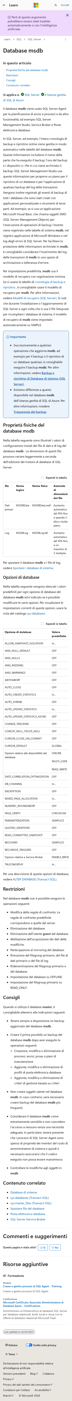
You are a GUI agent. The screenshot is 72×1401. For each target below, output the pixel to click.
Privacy (7, 1379)
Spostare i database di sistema (33, 568)
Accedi (65, 5)
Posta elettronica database (27, 1214)
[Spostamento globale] (4, 5)
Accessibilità (42, 1390)
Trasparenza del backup (30, 412)
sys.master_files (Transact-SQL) (31, 1203)
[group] (36, 519)
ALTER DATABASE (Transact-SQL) (34, 879)
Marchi (7, 1395)
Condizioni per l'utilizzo (16, 1390)
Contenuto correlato (18, 85)
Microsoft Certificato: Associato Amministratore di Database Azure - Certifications (33, 1304)
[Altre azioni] (65, 39)
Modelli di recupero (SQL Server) (35, 298)
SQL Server (34, 39)
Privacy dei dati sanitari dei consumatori (26, 1384)
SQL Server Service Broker (28, 1219)
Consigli (10, 80)
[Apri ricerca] (56, 5)
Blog (32, 1373)
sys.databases (36, 613)
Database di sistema (23, 1192)
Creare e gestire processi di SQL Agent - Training (32, 1286)
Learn (7, 39)
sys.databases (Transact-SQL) (29, 1198)
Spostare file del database (27, 1208)
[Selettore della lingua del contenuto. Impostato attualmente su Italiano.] (11, 1345)
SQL (19, 39)
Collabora (48, 1373)
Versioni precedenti (14, 1373)
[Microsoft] (36, 5)
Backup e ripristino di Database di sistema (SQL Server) (39, 378)
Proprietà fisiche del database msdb (27, 70)
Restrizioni (12, 75)
